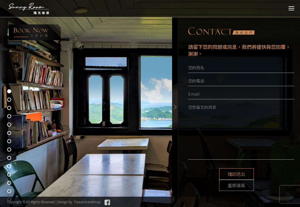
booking (35, 32)
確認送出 (220, 174)
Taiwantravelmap (87, 201)
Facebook (107, 202)
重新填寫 (263, 174)
